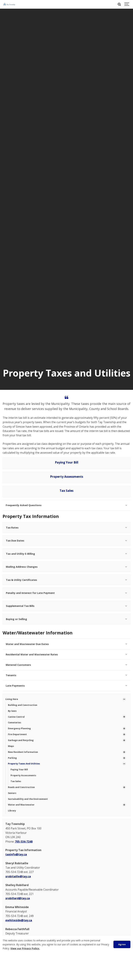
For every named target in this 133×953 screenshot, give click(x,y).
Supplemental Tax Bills (66, 606)
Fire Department (17, 734)
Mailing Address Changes (66, 566)
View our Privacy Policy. (25, 948)
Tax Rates (66, 527)
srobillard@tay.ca (17, 898)
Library (12, 810)
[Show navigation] (126, 4)
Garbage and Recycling (21, 740)
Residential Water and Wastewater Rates (66, 654)
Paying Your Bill (66, 462)
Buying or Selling (66, 619)
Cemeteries (14, 722)
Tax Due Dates (66, 540)
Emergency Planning (19, 728)
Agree (122, 944)
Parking (12, 757)
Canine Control (16, 716)
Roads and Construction (21, 787)
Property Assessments (66, 477)
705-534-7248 (24, 841)
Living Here (11, 699)
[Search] (119, 4)
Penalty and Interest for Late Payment (66, 593)
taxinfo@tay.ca (16, 854)
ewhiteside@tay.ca (18, 920)
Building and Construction (22, 705)
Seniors (12, 793)
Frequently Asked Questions (66, 505)
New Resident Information (23, 752)
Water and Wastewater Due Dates (66, 644)
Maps (11, 746)
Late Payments (66, 685)
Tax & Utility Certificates (66, 580)
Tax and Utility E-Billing (66, 553)
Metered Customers (66, 664)
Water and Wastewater (21, 804)
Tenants (66, 675)
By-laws (12, 710)
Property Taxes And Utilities (24, 763)
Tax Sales (66, 491)
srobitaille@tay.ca (18, 876)
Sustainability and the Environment (28, 799)
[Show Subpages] (124, 699)
